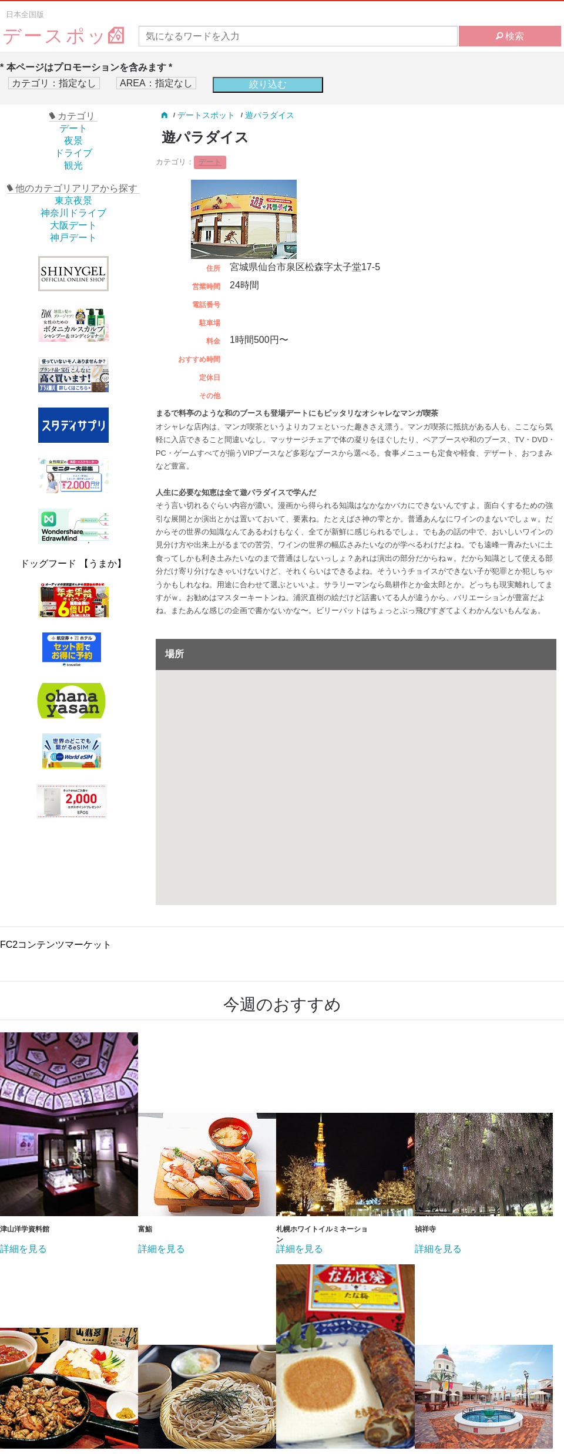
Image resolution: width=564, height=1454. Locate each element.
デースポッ (64, 36)
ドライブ (73, 153)
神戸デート (73, 238)
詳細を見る (23, 1249)
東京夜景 (73, 201)
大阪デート (73, 225)
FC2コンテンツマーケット (56, 945)
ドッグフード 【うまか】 (73, 563)
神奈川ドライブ (73, 213)
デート (73, 128)
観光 (73, 165)
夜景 (73, 141)
